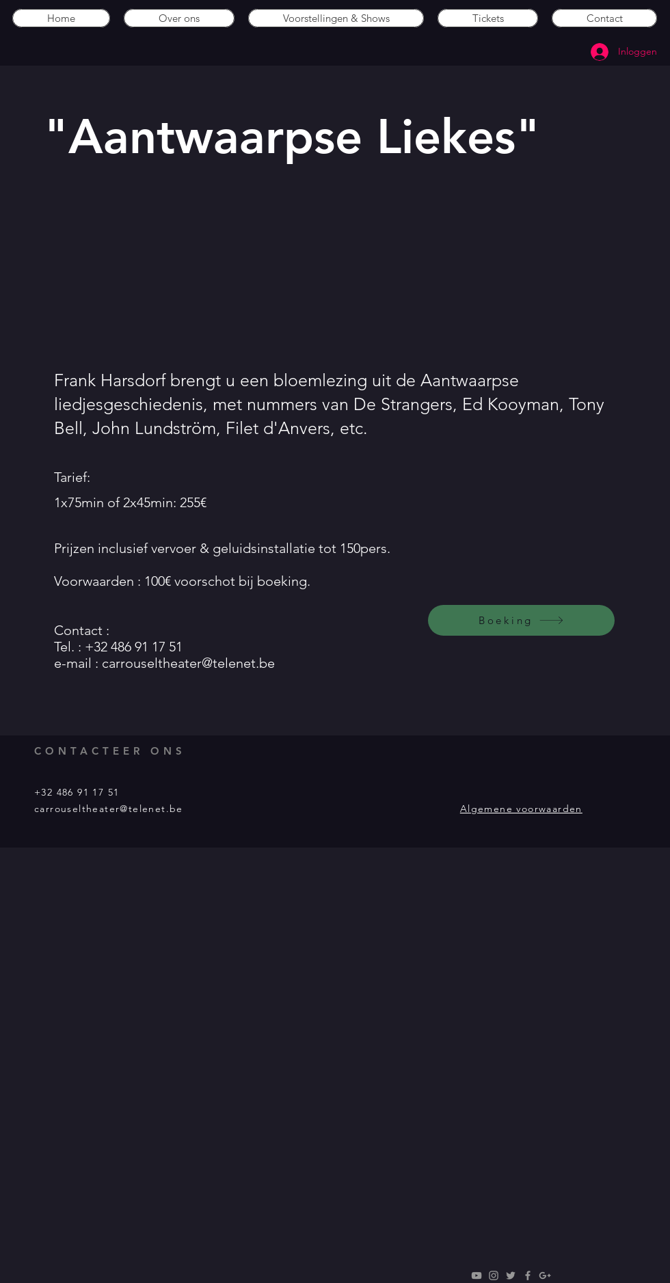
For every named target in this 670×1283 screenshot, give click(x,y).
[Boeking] (521, 620)
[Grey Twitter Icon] (511, 1275)
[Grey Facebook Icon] (528, 1275)
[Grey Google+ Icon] (545, 1275)
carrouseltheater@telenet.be (188, 663)
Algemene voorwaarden (521, 808)
